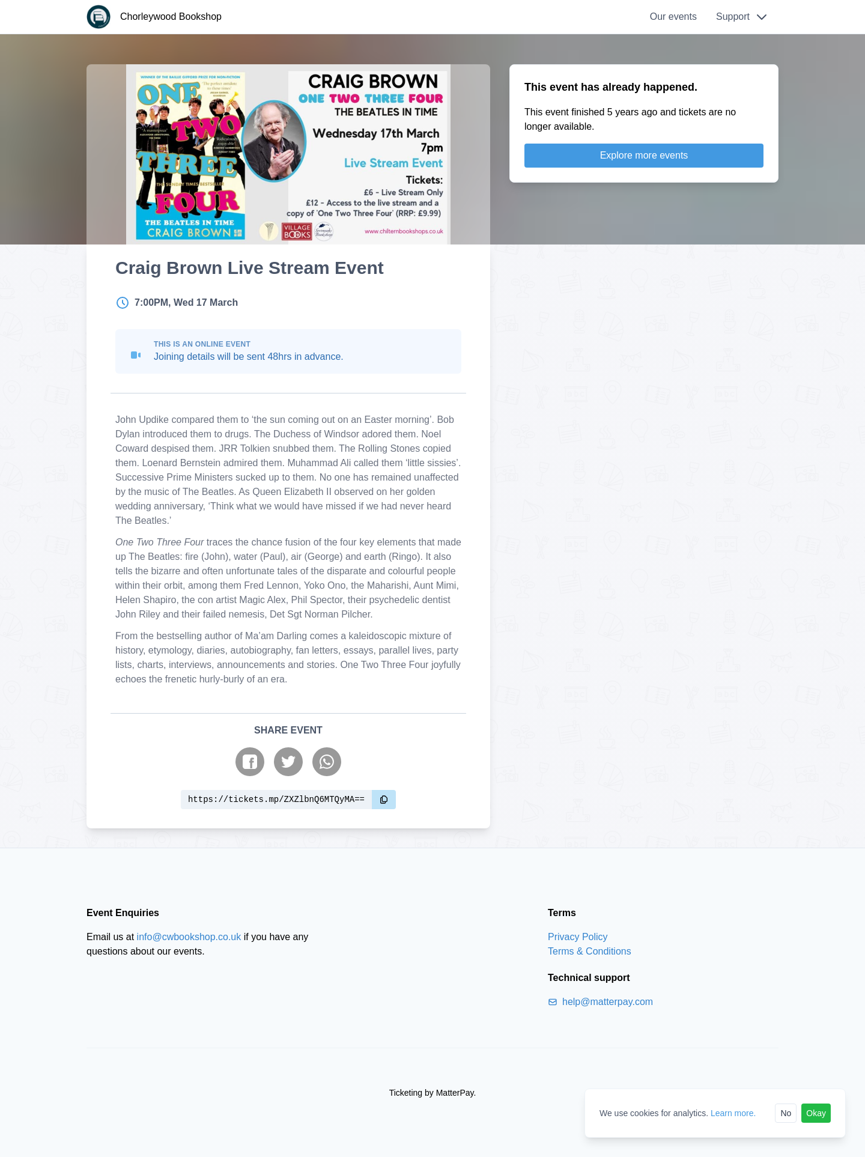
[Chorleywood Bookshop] (154, 17)
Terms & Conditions (589, 951)
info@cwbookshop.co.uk (189, 937)
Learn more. (733, 1113)
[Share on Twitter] (288, 761)
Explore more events (644, 155)
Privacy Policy (578, 937)
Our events (673, 16)
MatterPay (455, 1093)
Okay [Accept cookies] (816, 1113)
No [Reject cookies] (785, 1113)
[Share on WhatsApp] (326, 761)
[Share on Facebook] (249, 761)
